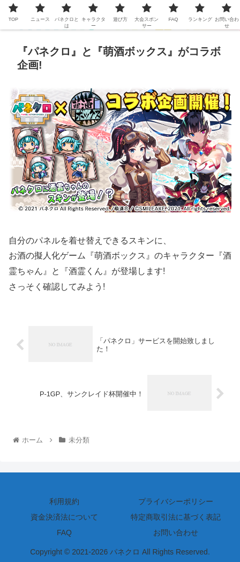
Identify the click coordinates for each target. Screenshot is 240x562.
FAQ (64, 532)
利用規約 (64, 501)
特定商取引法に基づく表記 (176, 517)
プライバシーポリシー (175, 501)
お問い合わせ (175, 532)
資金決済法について (64, 517)
